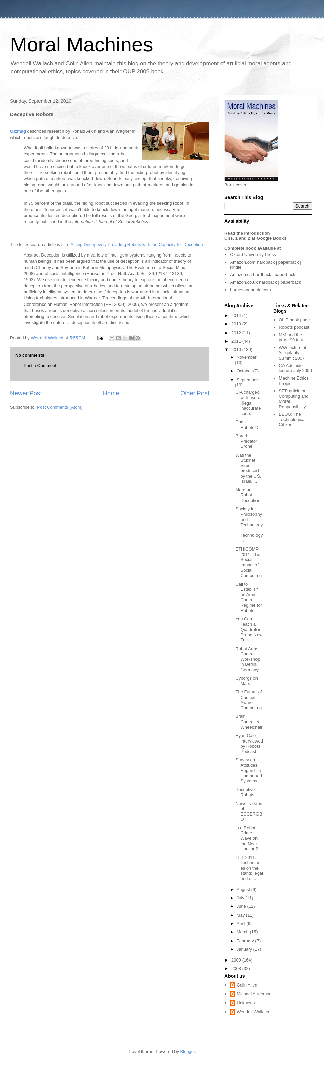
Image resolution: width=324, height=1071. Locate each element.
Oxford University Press (253, 254)
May (241, 915)
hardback (266, 262)
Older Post (194, 393)
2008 (236, 968)
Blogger (187, 1051)
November (247, 357)
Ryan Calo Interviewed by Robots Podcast (249, 743)
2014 (236, 315)
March (243, 931)
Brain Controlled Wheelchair (248, 721)
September (247, 379)
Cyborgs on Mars (246, 681)
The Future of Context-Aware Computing (248, 699)
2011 (236, 341)
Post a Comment (40, 365)
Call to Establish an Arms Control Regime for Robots (248, 597)
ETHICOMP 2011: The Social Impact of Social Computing (248, 562)
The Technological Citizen (292, 419)
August (244, 889)
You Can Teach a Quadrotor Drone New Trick (248, 629)
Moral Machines (81, 44)
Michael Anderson (254, 993)
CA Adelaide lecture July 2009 (295, 368)
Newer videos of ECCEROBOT (248, 811)
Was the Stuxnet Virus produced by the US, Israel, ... (248, 468)
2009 (236, 960)
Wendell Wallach (253, 1011)
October (245, 370)
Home (111, 393)
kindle (235, 267)
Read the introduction (247, 233)
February (246, 940)
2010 (236, 349)
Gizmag (18, 131)
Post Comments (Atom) (60, 407)
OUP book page (294, 319)
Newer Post (26, 393)
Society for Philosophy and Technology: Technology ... (249, 524)
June (242, 906)
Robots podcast (294, 327)
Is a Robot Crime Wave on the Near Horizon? (246, 838)
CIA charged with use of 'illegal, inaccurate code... (248, 403)
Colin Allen (247, 985)
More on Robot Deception (247, 495)
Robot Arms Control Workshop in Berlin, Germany (247, 659)
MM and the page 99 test (291, 337)
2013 (236, 323)
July (241, 897)
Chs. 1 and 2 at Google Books (255, 238)
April (242, 923)
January (245, 949)
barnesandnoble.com (250, 289)
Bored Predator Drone (246, 441)
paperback (288, 262)
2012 (236, 332)
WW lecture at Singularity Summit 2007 (292, 353)
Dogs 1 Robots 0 (246, 424)
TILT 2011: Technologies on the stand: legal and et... (249, 868)
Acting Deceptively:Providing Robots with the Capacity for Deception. (137, 244)
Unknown (246, 1002)
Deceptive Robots (245, 792)
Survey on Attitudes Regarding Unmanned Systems (248, 770)
